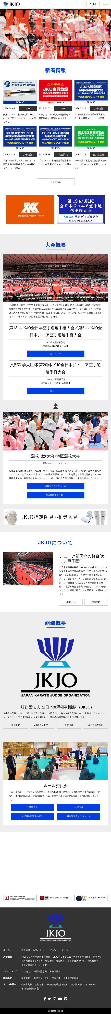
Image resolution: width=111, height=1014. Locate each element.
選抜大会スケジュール (55, 486)
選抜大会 (97, 957)
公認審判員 (32, 807)
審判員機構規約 (29, 988)
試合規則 (93, 961)
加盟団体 (68, 725)
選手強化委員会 (95, 725)
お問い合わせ (39, 950)
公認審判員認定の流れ (32, 816)
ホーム (6, 950)
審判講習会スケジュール (78, 816)
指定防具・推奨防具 (54, 961)
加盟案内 (96, 602)
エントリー (55, 354)
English (93, 4)
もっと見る (55, 182)
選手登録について (76, 961)
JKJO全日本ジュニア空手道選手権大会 (71, 957)
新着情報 (25, 950)
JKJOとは (70, 602)
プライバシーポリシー (59, 950)
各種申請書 (55, 971)
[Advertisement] (55, 860)
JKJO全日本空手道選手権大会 (35, 957)
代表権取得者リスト (55, 495)
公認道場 (78, 807)
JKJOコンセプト (42, 725)
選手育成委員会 (70, 978)
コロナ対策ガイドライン (34, 965)
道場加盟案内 (40, 971)
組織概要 (15, 725)
